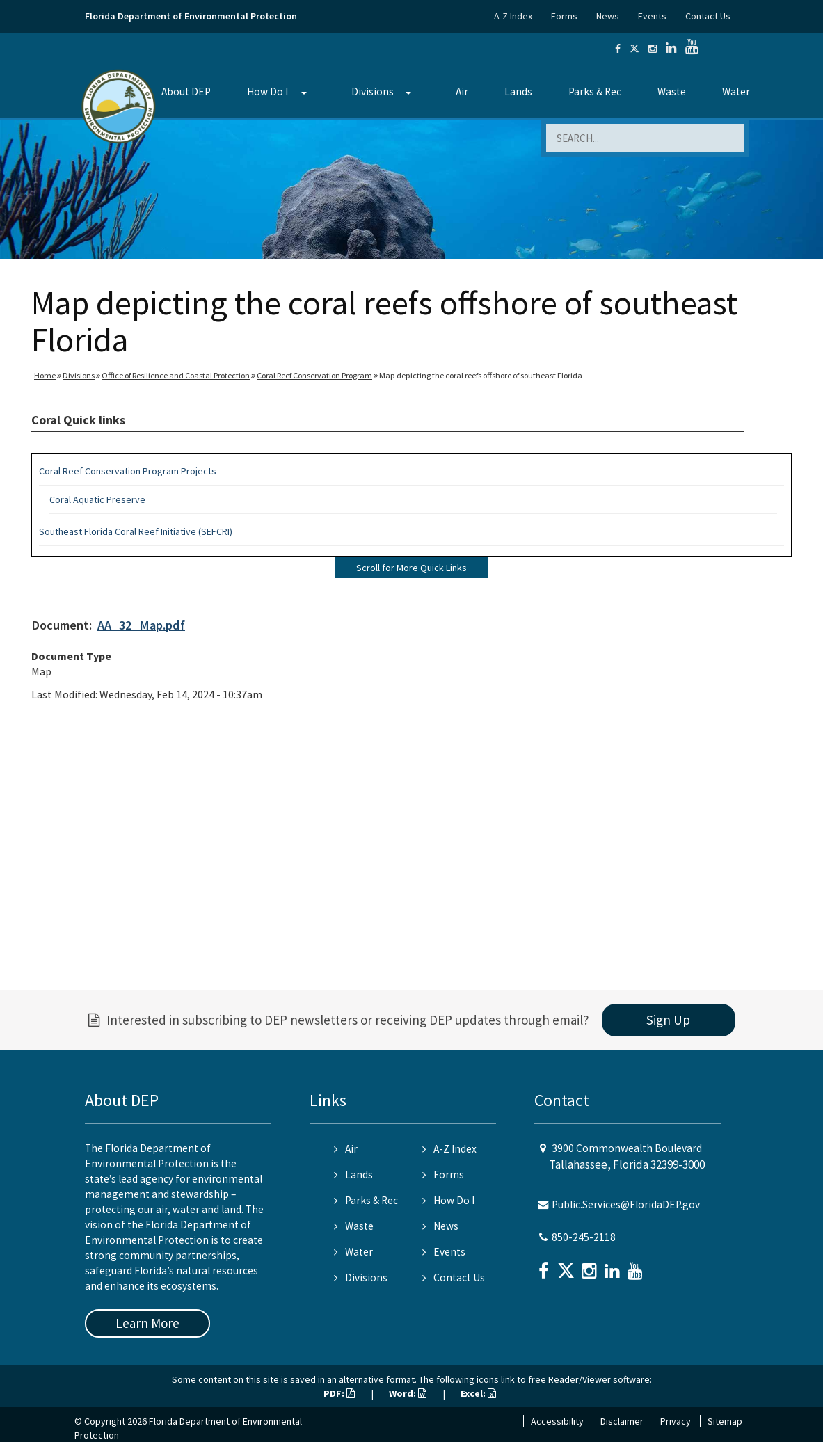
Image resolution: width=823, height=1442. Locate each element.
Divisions (372, 91)
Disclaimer (622, 1421)
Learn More (147, 1323)
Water (736, 91)
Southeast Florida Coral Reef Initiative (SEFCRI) (135, 531)
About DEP (186, 91)
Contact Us (707, 16)
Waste (671, 91)
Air (462, 91)
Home (45, 375)
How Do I (267, 91)
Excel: (478, 1393)
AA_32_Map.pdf (141, 625)
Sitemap (725, 1421)
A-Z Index (513, 16)
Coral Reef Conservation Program (314, 375)
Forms (564, 16)
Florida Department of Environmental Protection (191, 16)
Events (652, 16)
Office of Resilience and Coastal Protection (176, 375)
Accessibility (557, 1421)
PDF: (339, 1393)
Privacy (675, 1421)
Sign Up (668, 1019)
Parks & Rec (594, 91)
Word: (407, 1393)
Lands (518, 91)
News (607, 16)
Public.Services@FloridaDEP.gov (626, 1204)
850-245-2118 (584, 1237)
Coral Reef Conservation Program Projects (127, 471)
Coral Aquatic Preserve (97, 499)
